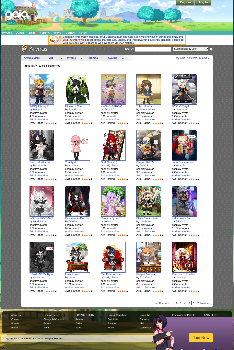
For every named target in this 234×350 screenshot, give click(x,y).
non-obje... (182, 277)
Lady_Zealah (112, 165)
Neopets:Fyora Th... (113, 218)
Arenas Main (31, 57)
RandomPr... (40, 165)
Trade (111, 327)
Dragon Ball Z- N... (147, 162)
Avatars (112, 57)
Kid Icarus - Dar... (182, 218)
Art (51, 57)
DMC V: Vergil (180, 106)
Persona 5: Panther (183, 274)
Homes (93, 57)
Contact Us (17, 319)
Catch (83, 32)
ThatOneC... (147, 277)
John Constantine (182, 162)
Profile (14, 327)
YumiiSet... (182, 165)
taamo (72, 277)
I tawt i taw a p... (75, 274)
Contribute (113, 319)
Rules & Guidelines (117, 315)
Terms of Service (52, 315)
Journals (112, 323)
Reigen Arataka (145, 274)
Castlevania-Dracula (77, 218)
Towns (79, 327)
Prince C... (110, 109)
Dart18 (144, 165)
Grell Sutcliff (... (110, 162)
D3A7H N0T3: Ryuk (41, 274)
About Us (16, 315)
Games (70, 32)
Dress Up (144, 319)
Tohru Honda (144, 106)
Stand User (75, 109)
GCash (20, 32)
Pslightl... (38, 109)
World (57, 32)
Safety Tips (145, 315)
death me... (182, 109)
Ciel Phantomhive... (112, 274)
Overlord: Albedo (40, 162)
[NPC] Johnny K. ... (41, 106)
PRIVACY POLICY (85, 315)
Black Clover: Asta (147, 218)
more (61, 58)
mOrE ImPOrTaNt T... (42, 218)
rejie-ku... (110, 221)
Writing (71, 57)
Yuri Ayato (71, 162)
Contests (192, 58)
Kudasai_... (75, 165)
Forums (44, 32)
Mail (142, 323)
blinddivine (39, 221)
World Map (145, 327)
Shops (32, 33)
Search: (129, 49)
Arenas (79, 319)
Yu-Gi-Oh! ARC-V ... (113, 106)
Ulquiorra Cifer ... (75, 106)
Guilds (79, 323)
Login (203, 3)
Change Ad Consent (54, 319)
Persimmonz (147, 109)
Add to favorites (39, 119)
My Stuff (180, 58)
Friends (15, 323)
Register (185, 3)
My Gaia (7, 32)
